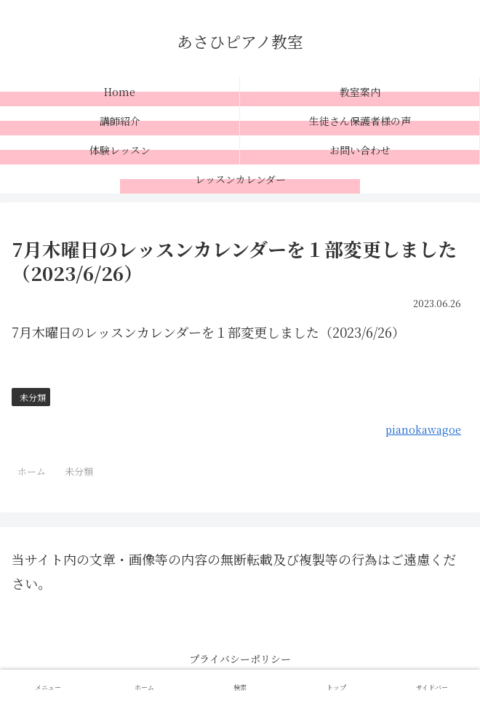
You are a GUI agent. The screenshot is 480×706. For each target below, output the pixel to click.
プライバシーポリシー (240, 658)
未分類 (33, 397)
